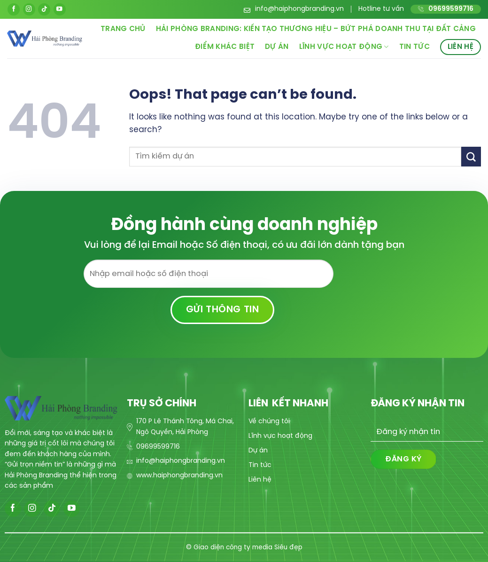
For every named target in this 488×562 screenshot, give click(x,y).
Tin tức (414, 47)
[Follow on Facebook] (14, 9)
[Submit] (471, 156)
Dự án (277, 47)
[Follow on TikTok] (44, 9)
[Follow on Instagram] (29, 9)
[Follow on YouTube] (60, 9)
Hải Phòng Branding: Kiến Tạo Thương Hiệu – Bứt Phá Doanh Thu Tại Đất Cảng (316, 29)
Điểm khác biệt (225, 47)
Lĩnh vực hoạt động (344, 46)
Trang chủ (123, 29)
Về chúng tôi (269, 421)
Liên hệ (460, 47)
